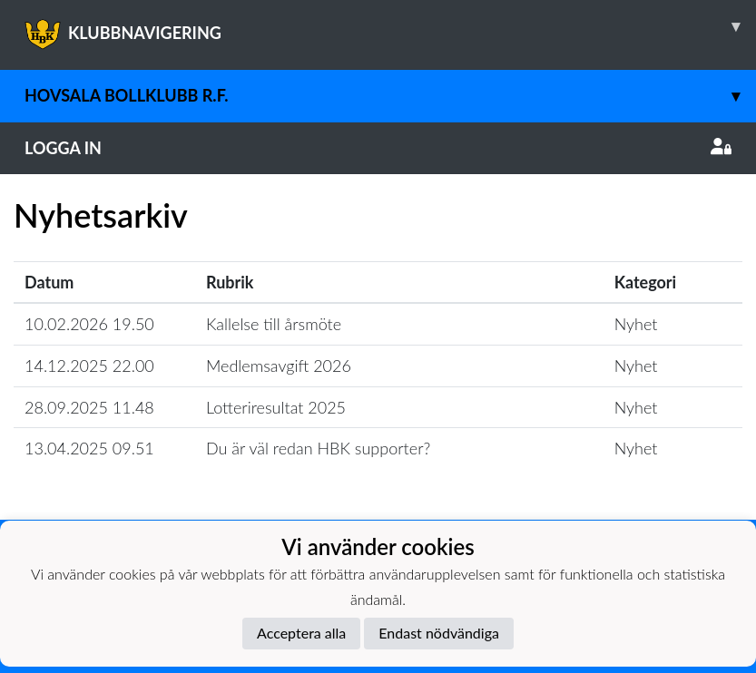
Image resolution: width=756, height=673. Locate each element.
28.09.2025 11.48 (89, 407)
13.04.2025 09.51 (89, 448)
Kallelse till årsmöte (273, 324)
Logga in (378, 148)
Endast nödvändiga (438, 632)
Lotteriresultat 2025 (276, 407)
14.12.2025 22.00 (89, 366)
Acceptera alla (301, 632)
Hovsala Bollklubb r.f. (390, 96)
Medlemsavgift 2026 (278, 366)
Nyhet (636, 324)
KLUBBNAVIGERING (390, 26)
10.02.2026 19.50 (89, 324)
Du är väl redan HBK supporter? (318, 448)
